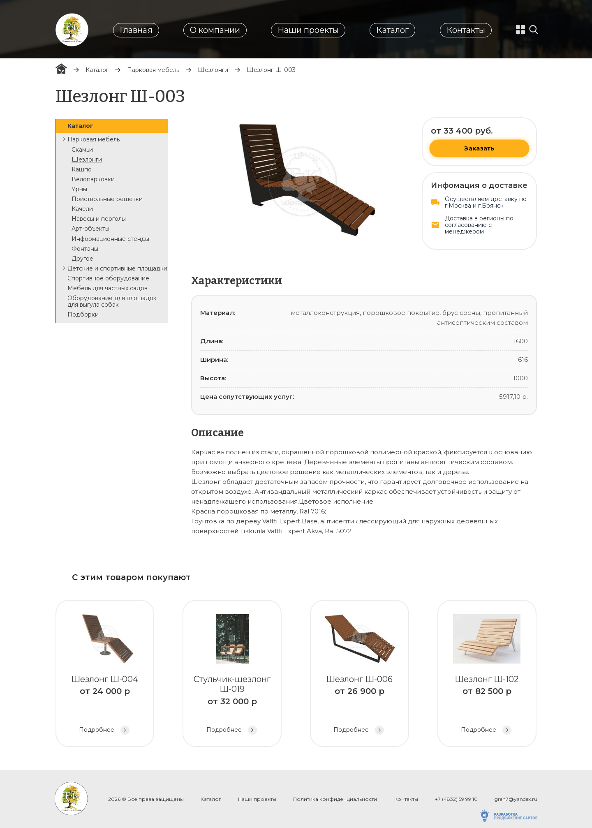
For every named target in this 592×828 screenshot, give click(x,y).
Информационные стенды (110, 239)
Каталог (392, 30)
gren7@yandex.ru (516, 799)
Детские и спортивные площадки (117, 268)
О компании (215, 30)
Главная (136, 30)
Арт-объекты (90, 228)
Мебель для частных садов (107, 288)
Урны (79, 189)
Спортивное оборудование (108, 278)
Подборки (83, 314)
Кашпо (82, 169)
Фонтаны (85, 248)
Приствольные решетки (107, 199)
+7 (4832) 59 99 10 (456, 799)
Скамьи (82, 149)
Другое (82, 258)
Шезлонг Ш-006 (359, 674)
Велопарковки (93, 179)
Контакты (465, 30)
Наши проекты (308, 30)
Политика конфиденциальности (335, 799)
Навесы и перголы (99, 218)
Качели (82, 209)
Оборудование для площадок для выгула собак (112, 301)
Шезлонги (213, 70)
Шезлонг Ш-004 (105, 674)
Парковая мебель (153, 70)
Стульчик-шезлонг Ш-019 (232, 674)
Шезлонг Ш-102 (487, 674)
